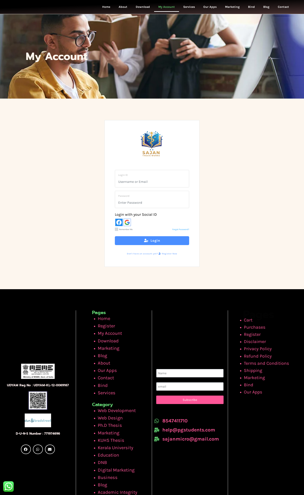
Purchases (256, 328)
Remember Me (124, 232)
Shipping (255, 365)
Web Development (113, 398)
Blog (266, 8)
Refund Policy (259, 353)
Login (152, 244)
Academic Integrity (114, 465)
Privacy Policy (258, 346)
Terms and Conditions (266, 359)
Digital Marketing (113, 447)
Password (123, 198)
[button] (26, 448)
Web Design (108, 404)
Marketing (232, 8)
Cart (251, 322)
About (123, 8)
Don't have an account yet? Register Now (152, 256)
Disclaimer (256, 340)
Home (106, 8)
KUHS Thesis (108, 422)
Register (105, 327)
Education (106, 434)
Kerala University (112, 428)
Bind (251, 8)
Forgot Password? (180, 232)
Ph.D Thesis (107, 410)
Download (143, 8)
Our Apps (210, 8)
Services (189, 8)
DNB (101, 440)
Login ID (123, 177)
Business (105, 453)
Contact (283, 8)
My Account (166, 8)
